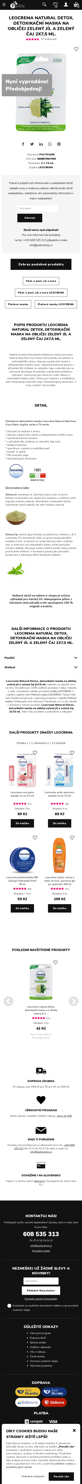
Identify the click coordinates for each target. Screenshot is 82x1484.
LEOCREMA (45, 167)
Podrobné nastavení (33, 1476)
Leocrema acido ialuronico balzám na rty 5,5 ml (59, 794)
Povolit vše (61, 1476)
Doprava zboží (38, 1338)
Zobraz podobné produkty (41, 264)
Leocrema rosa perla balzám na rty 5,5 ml (22, 794)
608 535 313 (41, 1234)
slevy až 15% (64, 1116)
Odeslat (29, 218)
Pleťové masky (18, 304)
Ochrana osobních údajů (44, 1361)
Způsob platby (38, 1342)
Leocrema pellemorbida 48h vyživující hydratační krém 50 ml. (22, 881)
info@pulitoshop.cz (41, 245)
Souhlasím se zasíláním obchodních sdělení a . (45, 1308)
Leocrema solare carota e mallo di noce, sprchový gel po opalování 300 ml (59, 881)
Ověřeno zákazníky (40, 1347)
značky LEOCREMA (60, 691)
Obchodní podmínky (41, 1365)
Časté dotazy (37, 1356)
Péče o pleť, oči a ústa (41, 281)
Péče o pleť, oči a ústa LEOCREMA (41, 292)
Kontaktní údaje (41, 1251)
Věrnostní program (40, 1333)
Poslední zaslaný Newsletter (41, 1299)
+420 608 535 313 (34, 240)
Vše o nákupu (38, 1352)
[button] (74, 1430)
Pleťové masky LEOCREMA (56, 304)
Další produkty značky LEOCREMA (41, 732)
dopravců (39, 1181)
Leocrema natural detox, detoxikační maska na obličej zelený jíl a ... (41, 1010)
